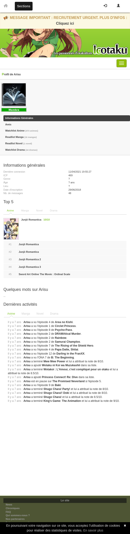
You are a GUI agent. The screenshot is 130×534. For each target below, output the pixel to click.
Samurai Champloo (67, 341)
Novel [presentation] (39, 313)
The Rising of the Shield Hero (74, 345)
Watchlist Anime (21, 130)
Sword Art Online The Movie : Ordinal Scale (44, 274)
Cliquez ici (65, 23)
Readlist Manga (21, 137)
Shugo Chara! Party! (56, 389)
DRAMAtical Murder (68, 333)
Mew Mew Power (54, 361)
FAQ (8, 511)
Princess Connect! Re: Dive (60, 377)
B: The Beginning (62, 357)
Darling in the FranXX (70, 353)
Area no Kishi (64, 322)
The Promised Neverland (68, 381)
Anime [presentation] (11, 313)
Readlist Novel (18, 143)
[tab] (11, 313)
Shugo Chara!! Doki (56, 393)
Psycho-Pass (63, 329)
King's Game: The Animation (62, 400)
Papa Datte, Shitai (66, 349)
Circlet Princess (65, 326)
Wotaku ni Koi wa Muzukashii (61, 365)
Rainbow (60, 337)
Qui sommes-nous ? (18, 515)
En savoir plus (93, 530)
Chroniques (13, 508)
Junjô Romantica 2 (30, 259)
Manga (25, 210)
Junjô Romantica (29, 244)
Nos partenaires (15, 519)
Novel (39, 210)
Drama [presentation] (54, 313)
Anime (10, 210)
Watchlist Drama (21, 149)
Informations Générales (19, 118)
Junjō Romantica (29, 251)
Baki (58, 385)
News (9, 504)
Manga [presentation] (26, 313)
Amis (8, 124)
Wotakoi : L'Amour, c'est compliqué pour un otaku (76, 369)
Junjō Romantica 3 (30, 267)
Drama (53, 210)
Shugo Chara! (52, 397)
